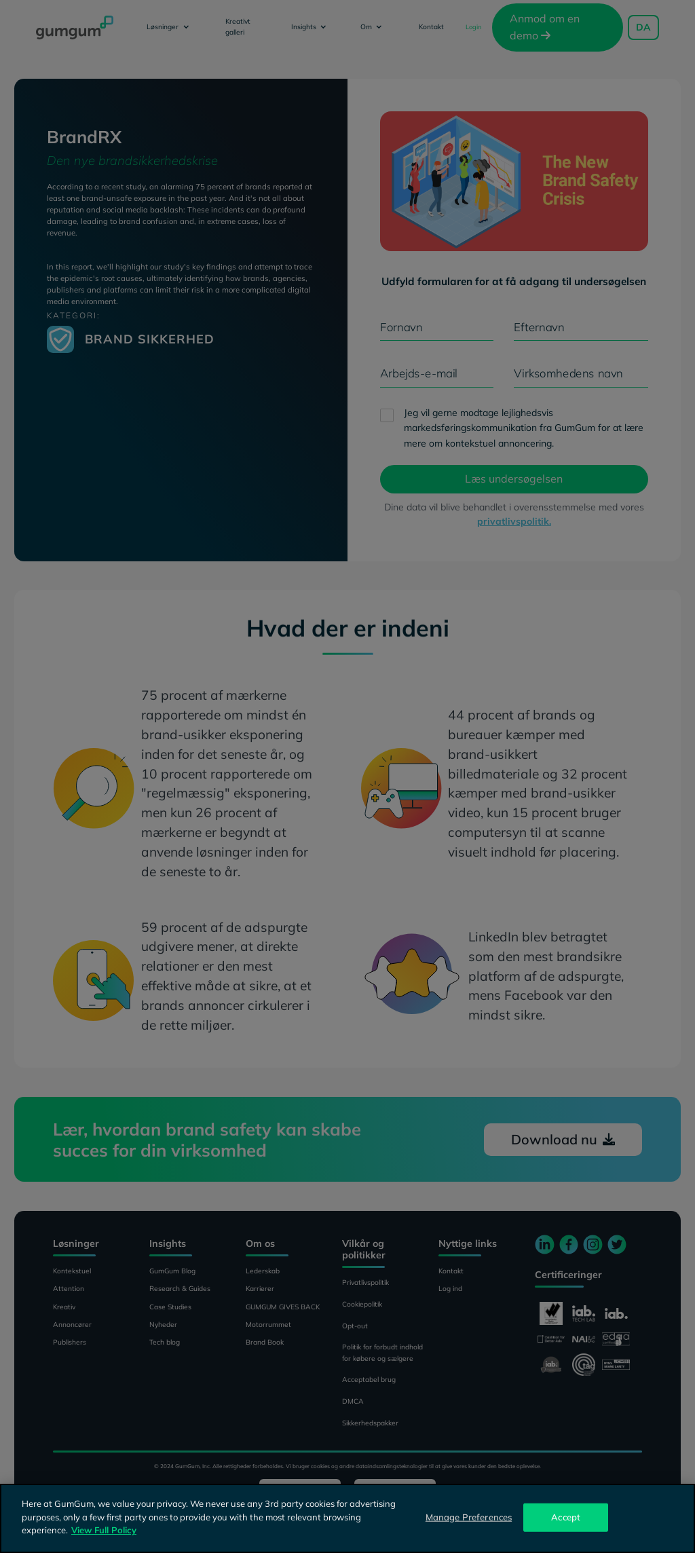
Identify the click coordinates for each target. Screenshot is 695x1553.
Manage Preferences (469, 1517)
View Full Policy (103, 1529)
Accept (565, 1517)
